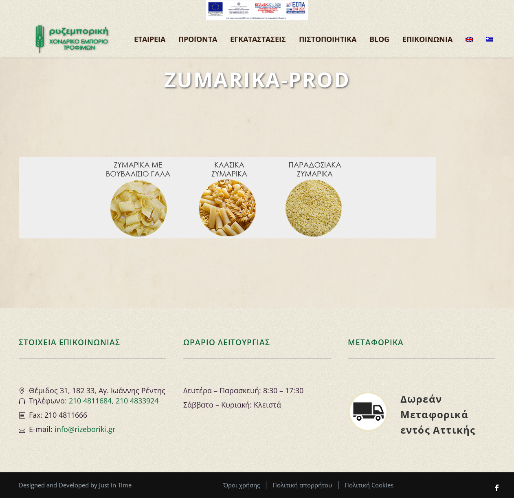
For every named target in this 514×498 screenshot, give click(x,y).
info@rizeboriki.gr (85, 429)
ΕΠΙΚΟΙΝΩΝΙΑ (427, 39)
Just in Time (115, 485)
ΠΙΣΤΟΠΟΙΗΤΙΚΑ (327, 39)
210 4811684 (90, 400)
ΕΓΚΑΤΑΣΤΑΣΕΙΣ (258, 39)
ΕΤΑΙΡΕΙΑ (149, 39)
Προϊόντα (197, 39)
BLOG (379, 39)
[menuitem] (469, 39)
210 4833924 (137, 400)
